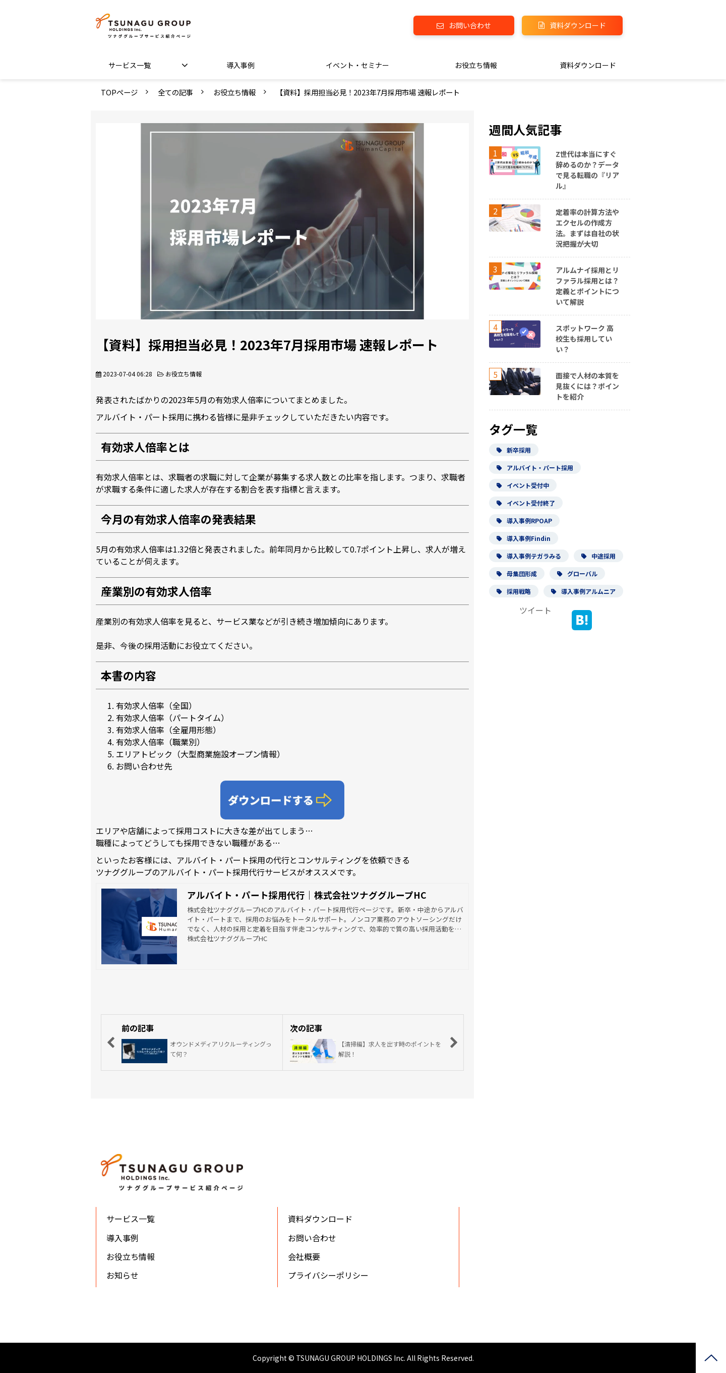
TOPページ (119, 92)
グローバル (577, 573)
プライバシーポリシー (328, 1275)
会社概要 (304, 1256)
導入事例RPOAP (524, 520)
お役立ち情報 (476, 65)
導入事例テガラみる (529, 556)
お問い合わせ (470, 25)
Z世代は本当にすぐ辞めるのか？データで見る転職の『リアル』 (587, 170)
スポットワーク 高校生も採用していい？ (585, 338)
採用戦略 (514, 591)
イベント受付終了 (526, 503)
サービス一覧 (129, 65)
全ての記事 (175, 92)
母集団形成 (517, 573)
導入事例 (240, 65)
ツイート (535, 610)
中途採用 (598, 556)
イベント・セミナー (357, 65)
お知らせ (122, 1275)
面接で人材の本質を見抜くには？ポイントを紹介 (587, 386)
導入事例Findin (524, 538)
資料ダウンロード (578, 25)
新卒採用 (514, 450)
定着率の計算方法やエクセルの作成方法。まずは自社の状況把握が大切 (587, 228)
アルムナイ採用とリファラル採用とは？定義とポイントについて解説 (587, 286)
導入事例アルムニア (583, 591)
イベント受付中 (523, 485)
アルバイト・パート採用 (535, 467)
